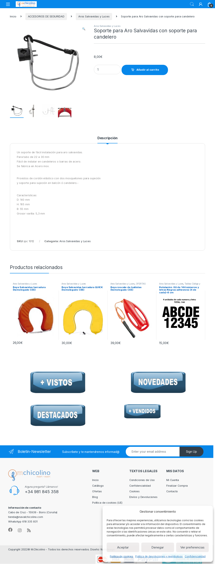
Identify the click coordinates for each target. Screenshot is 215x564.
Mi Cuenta (172, 480)
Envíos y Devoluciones (143, 497)
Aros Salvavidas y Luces (94, 16)
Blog (95, 497)
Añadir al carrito (147, 69)
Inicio (13, 16)
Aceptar (123, 547)
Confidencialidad (195, 556)
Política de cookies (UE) (107, 502)
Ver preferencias (192, 547)
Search (192, 4)
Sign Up (191, 452)
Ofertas (97, 491)
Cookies (134, 491)
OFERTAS (141, 284)
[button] (83, 29)
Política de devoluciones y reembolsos (159, 556)
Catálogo (98, 485)
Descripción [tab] (107, 138)
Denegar (157, 547)
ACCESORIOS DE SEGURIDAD (46, 16)
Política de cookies (121, 556)
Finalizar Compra (177, 485)
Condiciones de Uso (142, 480)
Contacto (172, 491)
